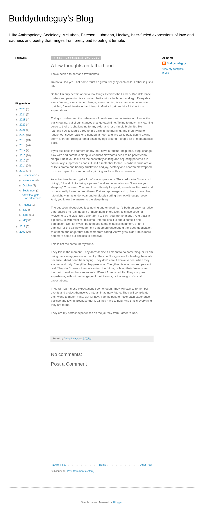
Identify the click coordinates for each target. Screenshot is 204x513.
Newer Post (59, 464)
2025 (23, 109)
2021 (23, 129)
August (27, 204)
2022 (23, 124)
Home (102, 464)
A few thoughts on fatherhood (31, 197)
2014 (23, 165)
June (26, 214)
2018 (23, 145)
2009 (23, 231)
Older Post (146, 464)
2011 (23, 226)
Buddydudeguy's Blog (51, 18)
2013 (23, 170)
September (29, 190)
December (29, 175)
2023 (23, 119)
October (28, 185)
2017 (23, 150)
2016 (23, 155)
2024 (23, 114)
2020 (23, 134)
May (25, 220)
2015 (23, 160)
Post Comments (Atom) (80, 471)
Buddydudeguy (176, 63)
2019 (23, 140)
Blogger (117, 502)
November (29, 180)
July (25, 209)
